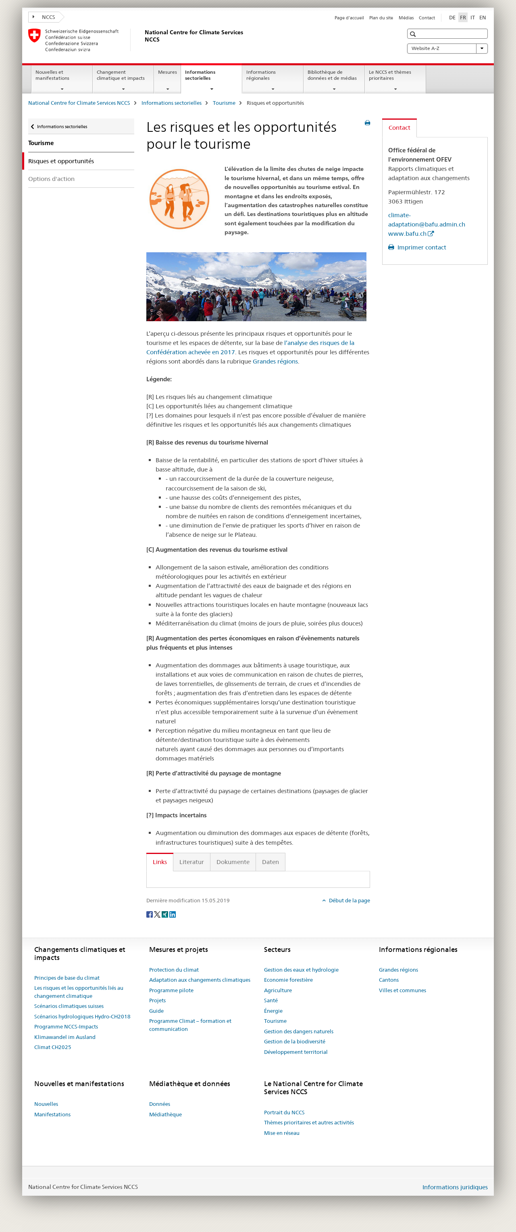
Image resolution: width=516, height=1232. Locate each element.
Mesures (167, 72)
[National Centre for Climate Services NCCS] (143, 40)
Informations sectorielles (206, 78)
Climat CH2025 (52, 1047)
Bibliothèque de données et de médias (332, 75)
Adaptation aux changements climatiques (199, 979)
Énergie (273, 1011)
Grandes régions (275, 361)
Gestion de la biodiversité (294, 1041)
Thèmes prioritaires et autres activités (309, 1122)
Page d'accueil (349, 18)
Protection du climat (174, 969)
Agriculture (278, 990)
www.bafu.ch (407, 233)
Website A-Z (447, 48)
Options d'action (51, 179)
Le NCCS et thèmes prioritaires (390, 75)
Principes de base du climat (67, 977)
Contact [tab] (399, 127)
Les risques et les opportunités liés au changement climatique (78, 992)
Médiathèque (165, 1114)
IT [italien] (472, 17)
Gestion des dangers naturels (298, 1031)
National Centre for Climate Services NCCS (79, 103)
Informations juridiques (455, 1187)
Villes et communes (402, 990)
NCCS (44, 17)
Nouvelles (46, 1104)
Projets (157, 1000)
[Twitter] (158, 913)
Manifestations (52, 1114)
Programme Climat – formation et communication (190, 1025)
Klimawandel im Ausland (65, 1037)
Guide (156, 1011)
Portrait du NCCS (284, 1112)
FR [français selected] (463, 17)
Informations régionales (261, 75)
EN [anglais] (482, 17)
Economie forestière (288, 979)
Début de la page (349, 900)
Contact (427, 18)
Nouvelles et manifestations (52, 75)
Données (159, 1104)
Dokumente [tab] (233, 862)
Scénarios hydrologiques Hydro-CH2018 (82, 1016)
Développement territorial (296, 1052)
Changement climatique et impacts (121, 75)
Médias (406, 18)
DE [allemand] (452, 17)
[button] (413, 34)
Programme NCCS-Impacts (66, 1026)
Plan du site (381, 18)
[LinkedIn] (172, 913)
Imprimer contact (421, 247)
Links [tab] (160, 862)
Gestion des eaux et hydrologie (301, 969)
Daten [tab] (270, 862)
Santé (271, 1000)
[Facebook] (150, 913)
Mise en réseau (282, 1133)
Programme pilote (171, 990)
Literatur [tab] (191, 862)
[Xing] (165, 913)
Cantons (389, 979)
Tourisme (224, 103)
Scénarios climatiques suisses (69, 1006)
